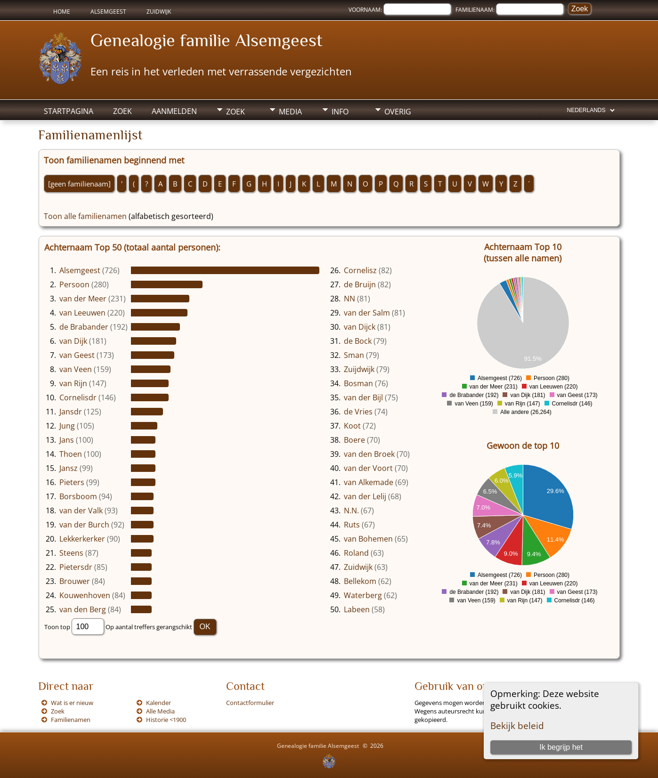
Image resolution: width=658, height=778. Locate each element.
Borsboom (78, 496)
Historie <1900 (166, 719)
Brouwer (74, 581)
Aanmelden (174, 111)
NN (349, 298)
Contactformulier (250, 702)
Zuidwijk (158, 12)
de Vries (358, 411)
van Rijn (73, 383)
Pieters (71, 482)
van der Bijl (363, 397)
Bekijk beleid (517, 725)
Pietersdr (75, 567)
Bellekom (360, 581)
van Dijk (73, 341)
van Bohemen (368, 539)
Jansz (68, 468)
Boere (354, 440)
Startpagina (68, 111)
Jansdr (70, 411)
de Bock (358, 341)
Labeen (357, 609)
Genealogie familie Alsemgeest (206, 40)
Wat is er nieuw (72, 702)
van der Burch (84, 524)
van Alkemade (368, 482)
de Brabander (83, 327)
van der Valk (81, 510)
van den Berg (82, 609)
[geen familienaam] (79, 183)
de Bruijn (360, 284)
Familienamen (70, 719)
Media (290, 111)
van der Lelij (365, 496)
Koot (352, 426)
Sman (354, 355)
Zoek (122, 111)
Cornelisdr (78, 397)
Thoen (70, 454)
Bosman (358, 383)
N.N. (351, 510)
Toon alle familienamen (85, 216)
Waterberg (363, 595)
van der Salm (367, 313)
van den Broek (369, 454)
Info (340, 111)
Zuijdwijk (359, 369)
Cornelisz (360, 270)
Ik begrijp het (561, 747)
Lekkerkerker (82, 539)
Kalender (158, 702)
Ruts (352, 524)
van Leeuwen (82, 313)
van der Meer (82, 298)
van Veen (75, 369)
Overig (397, 111)
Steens (71, 553)
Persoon (74, 284)
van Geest (77, 355)
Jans (66, 440)
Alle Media (160, 711)
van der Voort (368, 468)
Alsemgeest (108, 12)
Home (61, 12)
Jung (67, 426)
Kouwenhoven (84, 595)
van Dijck (359, 327)
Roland (356, 553)
